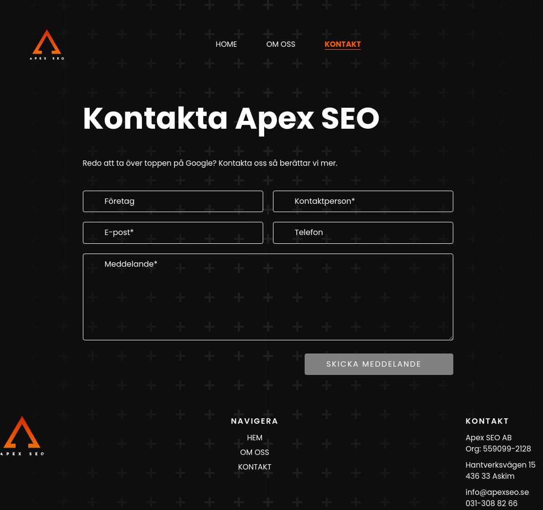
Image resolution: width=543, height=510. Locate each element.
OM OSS (255, 452)
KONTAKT (254, 467)
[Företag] (173, 201)
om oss (280, 44)
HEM (255, 437)
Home (226, 44)
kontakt (343, 44)
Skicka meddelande (373, 364)
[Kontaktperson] (363, 201)
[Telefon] (363, 232)
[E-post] (173, 232)
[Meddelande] (268, 297)
